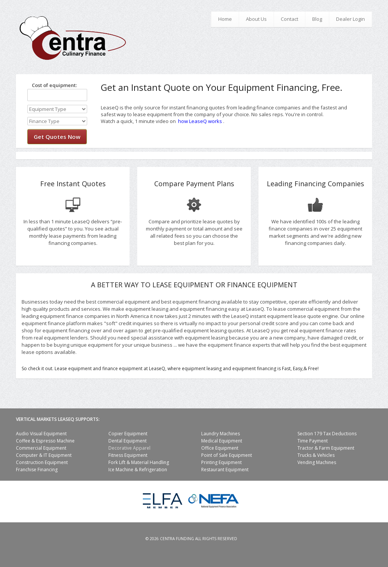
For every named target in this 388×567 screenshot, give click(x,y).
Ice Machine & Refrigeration (137, 469)
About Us (256, 19)
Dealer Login (350, 19)
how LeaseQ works (200, 121)
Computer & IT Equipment (44, 455)
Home (225, 19)
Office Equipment (219, 448)
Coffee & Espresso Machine (45, 441)
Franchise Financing (37, 469)
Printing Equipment (221, 462)
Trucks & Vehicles (316, 455)
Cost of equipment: (52, 85)
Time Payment (312, 441)
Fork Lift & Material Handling (138, 462)
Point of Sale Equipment (226, 455)
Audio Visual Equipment (41, 433)
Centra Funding (177, 538)
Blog (317, 19)
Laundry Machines (220, 433)
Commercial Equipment (41, 448)
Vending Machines (316, 462)
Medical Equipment (221, 441)
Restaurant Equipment (225, 469)
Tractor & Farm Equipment (325, 448)
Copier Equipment (127, 433)
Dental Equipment (127, 441)
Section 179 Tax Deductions (327, 433)
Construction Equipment (42, 462)
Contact (289, 19)
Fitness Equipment (127, 455)
